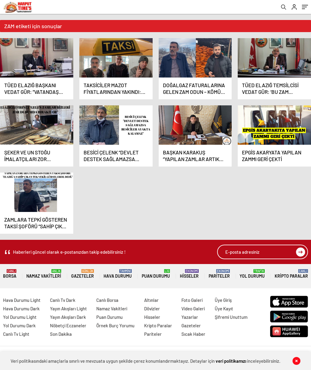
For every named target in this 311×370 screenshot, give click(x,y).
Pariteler (219, 274)
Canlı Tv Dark (62, 300)
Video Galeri (193, 308)
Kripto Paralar (291, 274)
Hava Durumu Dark (21, 308)
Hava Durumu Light (22, 300)
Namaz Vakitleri (43, 274)
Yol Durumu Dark (19, 325)
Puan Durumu (156, 274)
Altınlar (151, 300)
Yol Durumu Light (20, 317)
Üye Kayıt (224, 308)
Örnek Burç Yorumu (115, 325)
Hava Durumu (118, 274)
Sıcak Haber (193, 334)
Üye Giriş (223, 300)
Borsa (9, 274)
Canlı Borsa (107, 300)
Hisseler (189, 274)
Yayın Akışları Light (68, 308)
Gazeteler (82, 274)
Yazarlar (189, 317)
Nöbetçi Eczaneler (68, 325)
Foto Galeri (192, 300)
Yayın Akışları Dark (68, 317)
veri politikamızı (231, 361)
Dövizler (152, 308)
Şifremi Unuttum (231, 317)
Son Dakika (61, 334)
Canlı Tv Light (16, 334)
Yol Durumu (252, 274)
